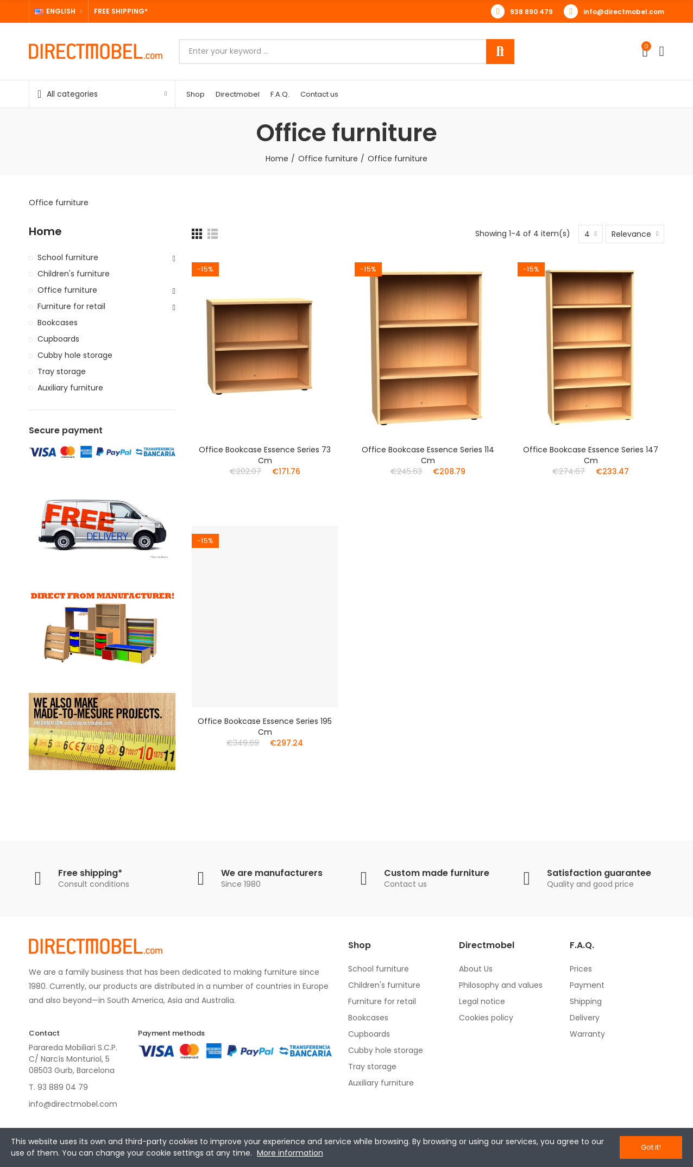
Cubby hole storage (74, 355)
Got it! (651, 1147)
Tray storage (61, 371)
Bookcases (57, 322)
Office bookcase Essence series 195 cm (265, 726)
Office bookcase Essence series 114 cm (428, 455)
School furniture (67, 257)
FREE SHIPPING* (121, 11)
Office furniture (67, 290)
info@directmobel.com (623, 11)
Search (500, 51)
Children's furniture (73, 273)
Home (45, 231)
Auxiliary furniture (70, 387)
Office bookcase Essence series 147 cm (590, 455)
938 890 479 (531, 11)
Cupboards (58, 338)
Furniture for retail (71, 306)
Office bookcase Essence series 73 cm (265, 455)
